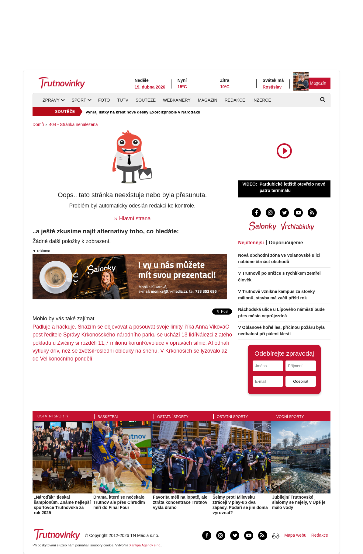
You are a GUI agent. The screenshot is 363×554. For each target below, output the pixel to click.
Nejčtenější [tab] (251, 242)
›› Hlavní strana (132, 218)
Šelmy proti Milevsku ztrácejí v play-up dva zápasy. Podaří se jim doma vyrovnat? (240, 505)
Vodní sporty (290, 417)
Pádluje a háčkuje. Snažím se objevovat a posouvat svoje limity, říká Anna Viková (129, 327)
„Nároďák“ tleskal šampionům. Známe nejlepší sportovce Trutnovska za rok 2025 (62, 505)
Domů (38, 124)
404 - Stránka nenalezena (73, 124)
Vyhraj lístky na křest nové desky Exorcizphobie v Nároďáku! (143, 112)
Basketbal (108, 417)
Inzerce (261, 100)
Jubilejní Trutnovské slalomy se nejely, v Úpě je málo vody (299, 502)
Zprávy (51, 100)
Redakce (235, 100)
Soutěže (146, 100)
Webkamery (177, 100)
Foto (104, 100)
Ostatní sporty (53, 416)
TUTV (122, 100)
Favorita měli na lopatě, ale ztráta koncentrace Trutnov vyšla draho (180, 502)
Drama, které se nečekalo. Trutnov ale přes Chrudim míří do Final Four (119, 502)
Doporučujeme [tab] (286, 242)
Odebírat (300, 381)
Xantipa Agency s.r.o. (145, 545)
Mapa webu (295, 535)
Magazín (318, 83)
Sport (78, 100)
